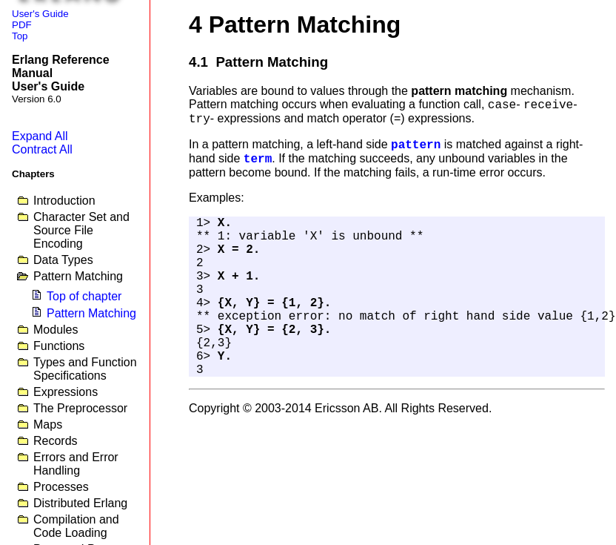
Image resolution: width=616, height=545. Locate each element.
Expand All (40, 136)
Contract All (42, 149)
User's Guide (40, 13)
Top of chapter (84, 296)
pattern (416, 145)
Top (20, 36)
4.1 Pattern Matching (258, 62)
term (258, 159)
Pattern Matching (91, 313)
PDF (22, 24)
